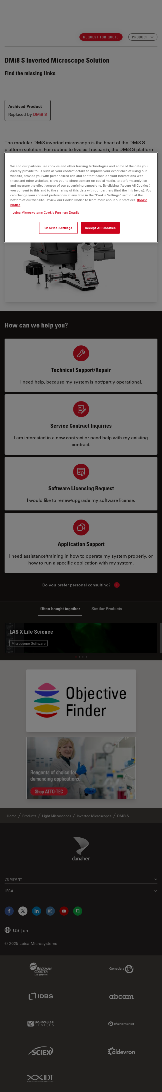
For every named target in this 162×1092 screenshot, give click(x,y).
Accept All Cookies (100, 228)
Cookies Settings (59, 228)
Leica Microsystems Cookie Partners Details (46, 212)
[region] (81, 197)
